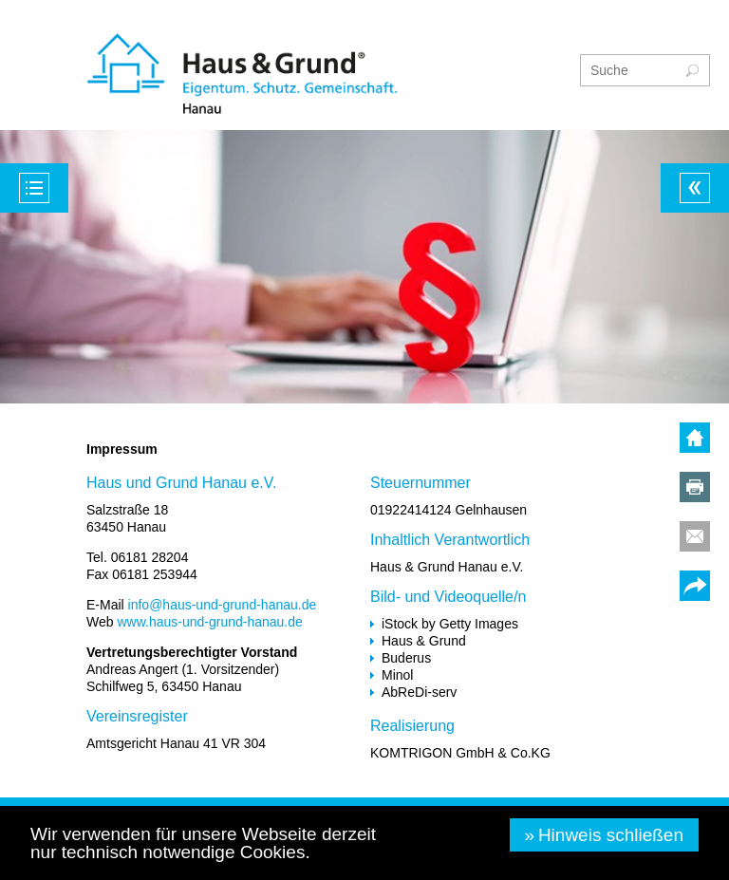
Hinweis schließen (610, 835)
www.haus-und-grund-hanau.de (209, 621)
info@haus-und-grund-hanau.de (222, 604)
